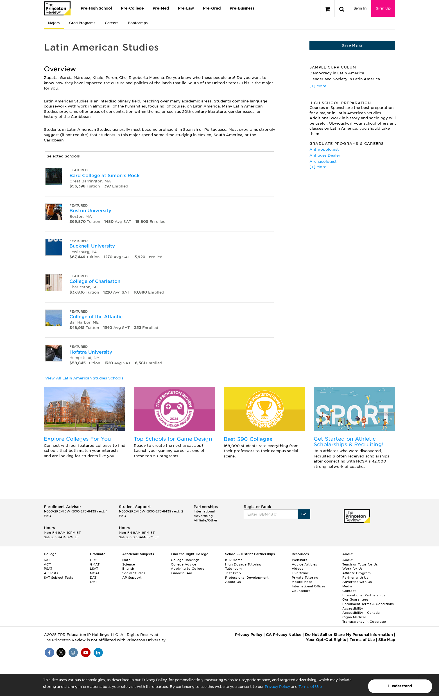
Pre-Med (161, 8)
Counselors (301, 591)
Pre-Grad (212, 8)
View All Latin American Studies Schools (84, 378)
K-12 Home (234, 560)
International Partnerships (363, 595)
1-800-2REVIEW (75, 511)
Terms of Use (310, 686)
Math (126, 560)
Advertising (203, 516)
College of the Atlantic (96, 316)
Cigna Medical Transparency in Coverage (364, 619)
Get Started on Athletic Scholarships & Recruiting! (348, 441)
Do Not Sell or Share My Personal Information (349, 635)
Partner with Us (355, 578)
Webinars (299, 560)
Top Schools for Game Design (173, 439)
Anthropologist (324, 149)
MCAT (94, 573)
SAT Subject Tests (58, 578)
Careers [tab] (111, 23)
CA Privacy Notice (283, 635)
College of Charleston (94, 281)
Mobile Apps (302, 582)
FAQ (47, 516)
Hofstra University (90, 352)
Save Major (352, 45)
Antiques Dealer (324, 155)
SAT (47, 560)
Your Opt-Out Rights (326, 640)
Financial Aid (181, 573)
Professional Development (247, 578)
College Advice (183, 564)
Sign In (360, 8)
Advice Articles (304, 564)
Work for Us (352, 569)
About (347, 560)
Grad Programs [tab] (82, 23)
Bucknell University (92, 246)
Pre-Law (186, 8)
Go (304, 514)
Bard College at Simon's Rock (104, 175)
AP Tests (51, 573)
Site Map (386, 640)
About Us (233, 582)
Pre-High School (96, 8)
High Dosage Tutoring (243, 564)
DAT (93, 578)
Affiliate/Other (206, 520)
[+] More (317, 86)
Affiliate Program (356, 573)
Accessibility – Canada (361, 613)
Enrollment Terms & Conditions (368, 604)
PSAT (48, 569)
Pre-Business (242, 8)
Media (347, 586)
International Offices (308, 586)
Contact (349, 591)
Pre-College (132, 8)
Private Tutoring (305, 578)
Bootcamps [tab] (138, 23)
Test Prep (233, 573)
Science (128, 564)
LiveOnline (300, 573)
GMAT (94, 564)
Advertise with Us (357, 582)
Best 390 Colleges (248, 439)
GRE (93, 560)
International (204, 511)
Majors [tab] (54, 23)
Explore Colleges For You (77, 439)
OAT (93, 582)
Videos (297, 569)
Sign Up (383, 8)
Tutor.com (233, 569)
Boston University (90, 210)
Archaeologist (323, 161)
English (128, 569)
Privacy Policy (277, 686)
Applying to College (187, 569)
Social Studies (133, 573)
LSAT (94, 569)
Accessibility (352, 608)
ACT (47, 564)
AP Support (132, 578)
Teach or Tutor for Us (360, 564)
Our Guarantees (355, 599)
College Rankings (185, 560)
